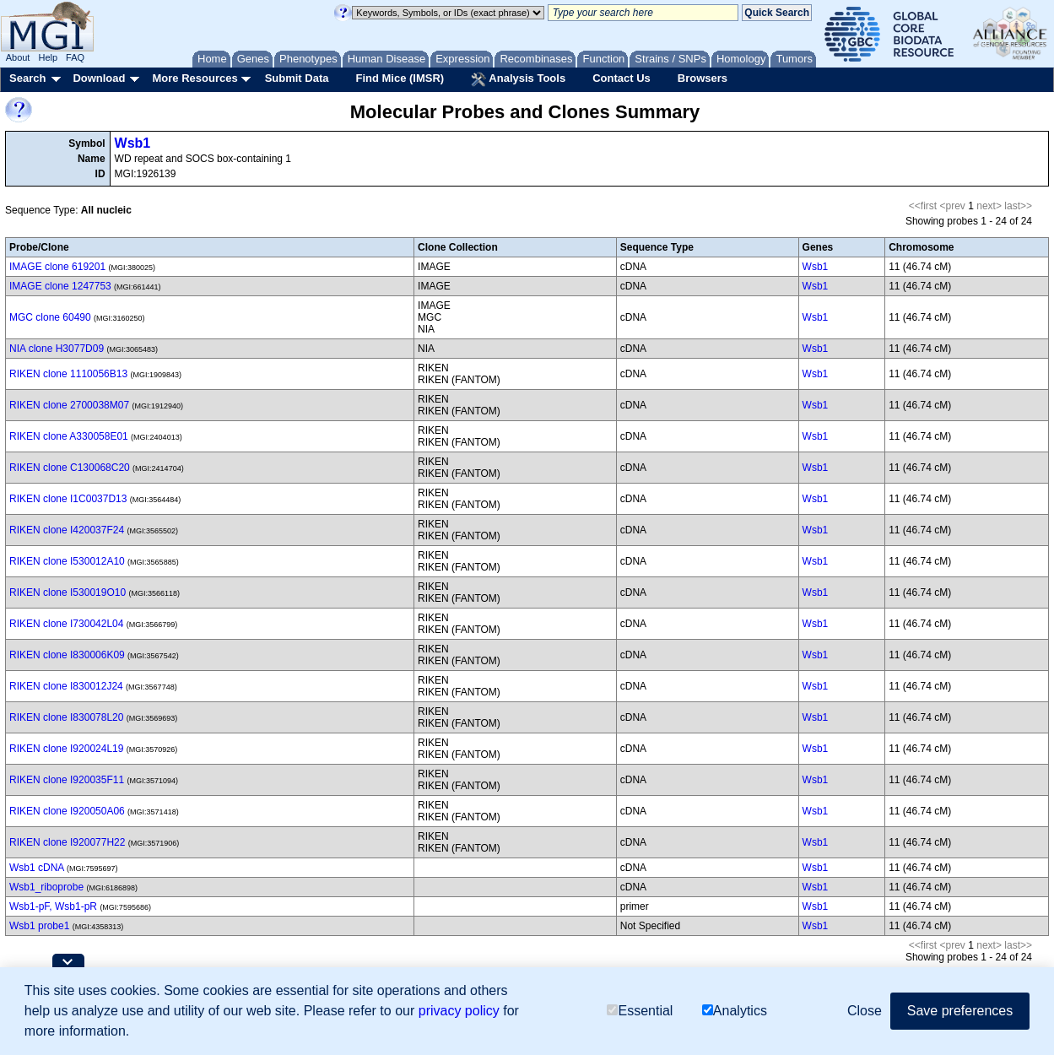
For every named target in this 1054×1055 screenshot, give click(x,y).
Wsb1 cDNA (36, 868)
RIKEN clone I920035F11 (66, 780)
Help (47, 57)
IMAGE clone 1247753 (60, 286)
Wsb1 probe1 (39, 926)
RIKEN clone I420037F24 (66, 530)
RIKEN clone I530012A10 (67, 561)
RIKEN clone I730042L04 (66, 624)
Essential (640, 1011)
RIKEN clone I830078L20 (66, 717)
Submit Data (297, 78)
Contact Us (621, 78)
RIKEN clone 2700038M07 (69, 405)
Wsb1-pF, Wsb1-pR (53, 906)
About (18, 57)
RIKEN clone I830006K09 (67, 655)
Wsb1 (133, 143)
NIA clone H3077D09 (56, 348)
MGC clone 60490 (50, 317)
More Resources (194, 78)
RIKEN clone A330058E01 (68, 436)
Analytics (734, 1011)
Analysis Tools (518, 79)
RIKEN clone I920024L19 (66, 749)
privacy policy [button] (459, 1011)
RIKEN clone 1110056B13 (68, 374)
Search (27, 78)
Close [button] (864, 1011)
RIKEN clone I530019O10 (67, 592)
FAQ (75, 57)
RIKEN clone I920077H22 (67, 842)
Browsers (702, 78)
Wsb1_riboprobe (46, 887)
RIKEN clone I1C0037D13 (68, 499)
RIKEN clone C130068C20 (69, 467)
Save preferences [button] (960, 1011)
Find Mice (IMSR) (399, 78)
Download (99, 78)
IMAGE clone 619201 (57, 267)
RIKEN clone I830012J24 (66, 686)
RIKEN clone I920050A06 (67, 811)
